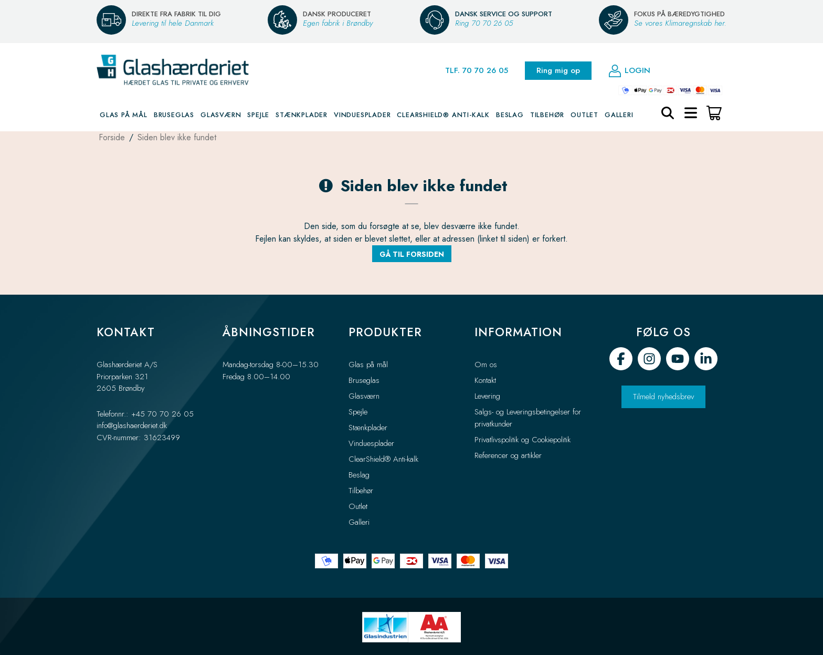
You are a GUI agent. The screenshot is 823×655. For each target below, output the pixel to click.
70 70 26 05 (492, 23)
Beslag (510, 116)
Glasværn (221, 116)
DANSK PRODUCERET (337, 14)
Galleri (619, 116)
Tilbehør (547, 116)
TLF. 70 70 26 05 (476, 72)
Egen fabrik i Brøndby (338, 23)
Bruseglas (174, 116)
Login (629, 71)
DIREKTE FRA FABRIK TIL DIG (176, 14)
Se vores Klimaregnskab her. (680, 23)
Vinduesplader (362, 116)
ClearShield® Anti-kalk (443, 116)
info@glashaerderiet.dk (132, 425)
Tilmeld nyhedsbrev (663, 396)
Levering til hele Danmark (173, 23)
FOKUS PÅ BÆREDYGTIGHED (679, 14)
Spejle (258, 116)
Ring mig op (558, 71)
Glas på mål (123, 116)
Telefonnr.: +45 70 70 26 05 (145, 414)
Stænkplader (302, 116)
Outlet (584, 116)
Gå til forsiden (411, 255)
